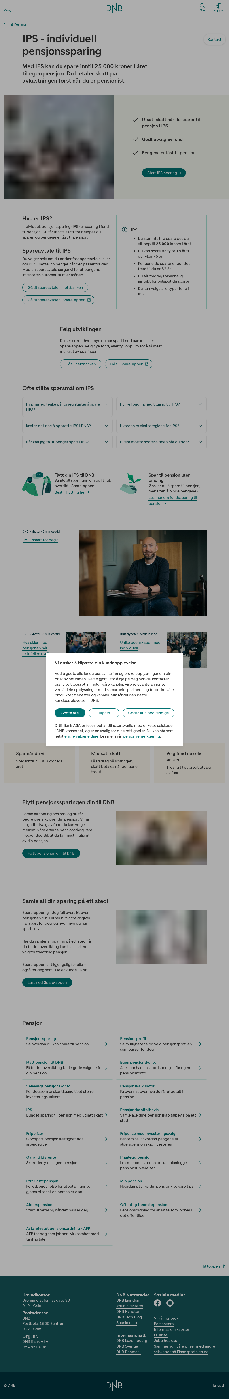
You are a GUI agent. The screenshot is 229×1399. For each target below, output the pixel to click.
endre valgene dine (81, 736)
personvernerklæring (141, 736)
